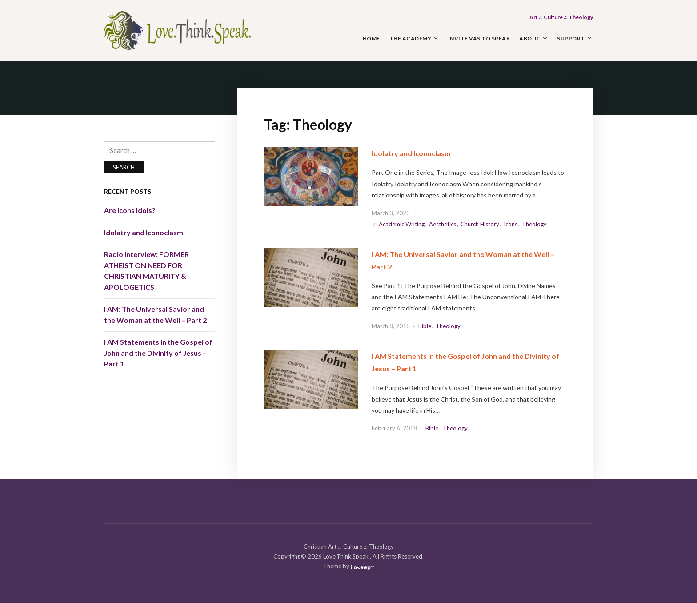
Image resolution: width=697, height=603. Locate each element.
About (530, 38)
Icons (510, 224)
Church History (480, 224)
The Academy (410, 38)
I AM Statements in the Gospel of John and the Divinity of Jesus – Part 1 (158, 353)
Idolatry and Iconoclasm (411, 153)
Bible (424, 326)
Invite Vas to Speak (479, 38)
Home (371, 38)
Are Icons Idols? (130, 210)
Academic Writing (402, 224)
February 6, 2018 (394, 428)
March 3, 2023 (391, 213)
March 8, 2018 (391, 326)
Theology (534, 224)
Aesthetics (442, 224)
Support (571, 38)
